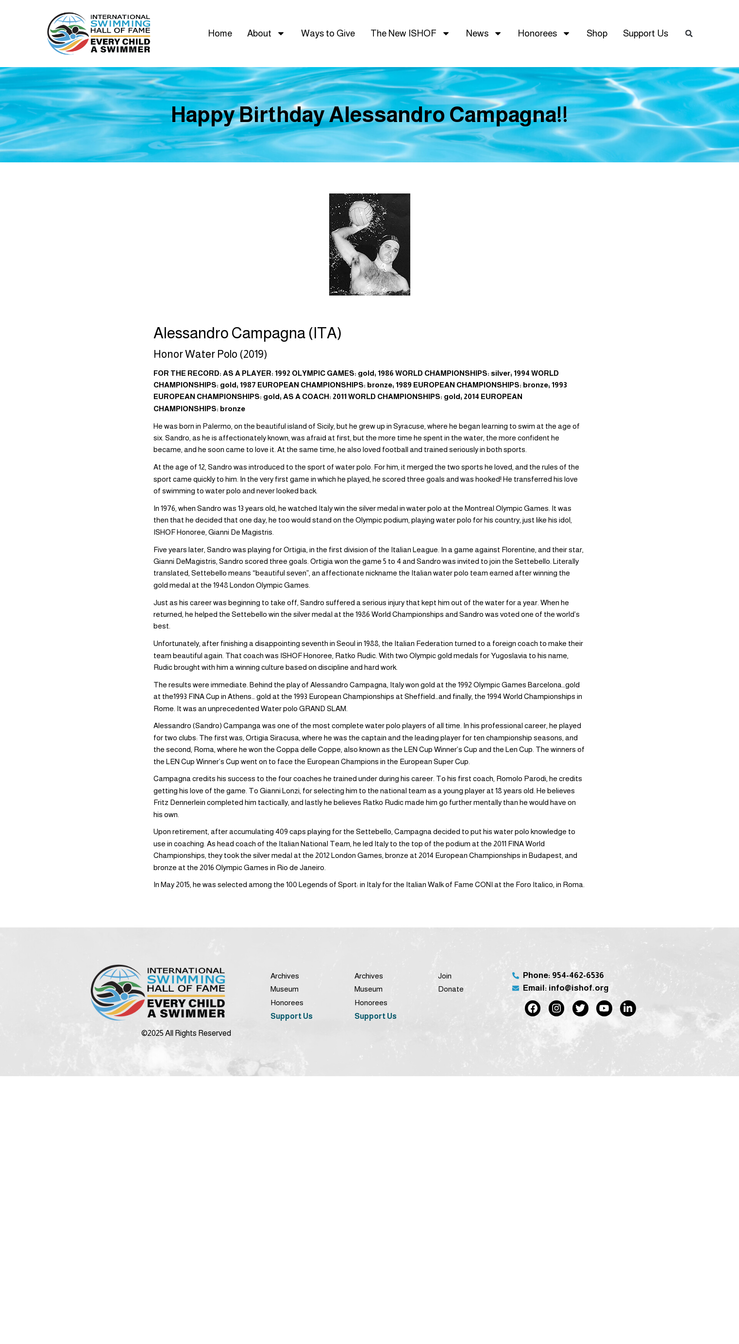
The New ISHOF (410, 33)
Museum (284, 989)
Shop (597, 33)
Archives (284, 976)
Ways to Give (328, 33)
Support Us (645, 33)
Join (445, 976)
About (266, 33)
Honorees (544, 33)
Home (220, 33)
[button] (689, 33)
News (484, 33)
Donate (451, 989)
